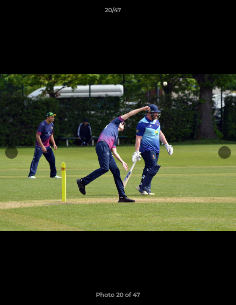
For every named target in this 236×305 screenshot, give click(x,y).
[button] (205, 12)
